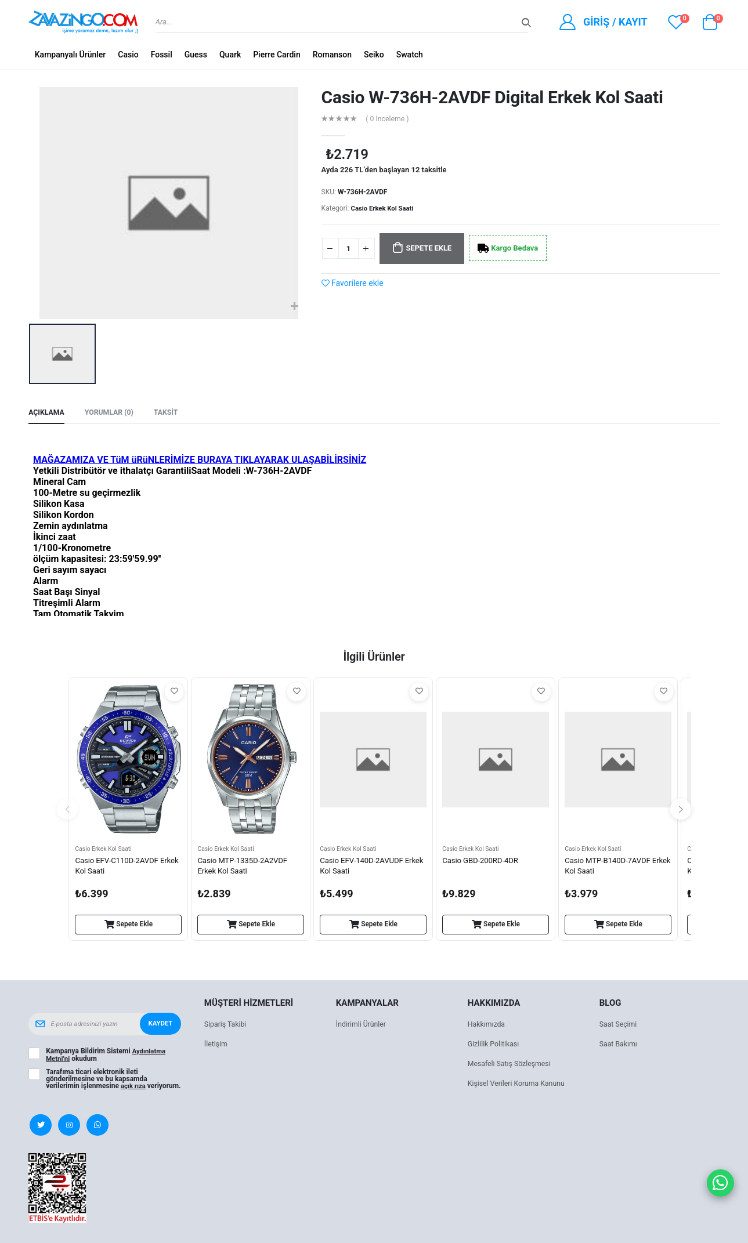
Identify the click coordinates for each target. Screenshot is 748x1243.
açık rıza (134, 1086)
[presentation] (67, 810)
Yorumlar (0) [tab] (113, 413)
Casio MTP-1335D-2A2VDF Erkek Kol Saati (244, 868)
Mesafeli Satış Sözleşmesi (511, 1065)
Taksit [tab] (172, 413)
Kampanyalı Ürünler (70, 54)
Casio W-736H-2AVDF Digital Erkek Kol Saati (492, 97)
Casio (128, 54)
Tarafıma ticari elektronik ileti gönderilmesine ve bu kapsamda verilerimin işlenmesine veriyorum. (96, 1083)
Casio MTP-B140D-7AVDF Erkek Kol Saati (610, 868)
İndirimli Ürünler (362, 1025)
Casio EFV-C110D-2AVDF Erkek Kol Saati (119, 868)
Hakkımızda (487, 1025)
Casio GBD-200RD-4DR (482, 862)
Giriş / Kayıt (615, 22)
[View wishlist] (676, 22)
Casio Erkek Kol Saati (384, 208)
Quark (230, 54)
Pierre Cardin (277, 54)
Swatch (409, 54)
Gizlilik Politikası (495, 1045)
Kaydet (159, 1025)
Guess (196, 54)
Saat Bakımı (619, 1045)
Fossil (161, 54)
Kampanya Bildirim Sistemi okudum (106, 1056)
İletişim (216, 1045)
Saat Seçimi (619, 1025)
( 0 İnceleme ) (389, 119)
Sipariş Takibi (226, 1025)
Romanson (332, 54)
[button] (710, 25)
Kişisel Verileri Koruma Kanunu (519, 1085)
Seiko (374, 54)
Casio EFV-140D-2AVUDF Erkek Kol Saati (364, 868)
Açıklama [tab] (47, 413)
